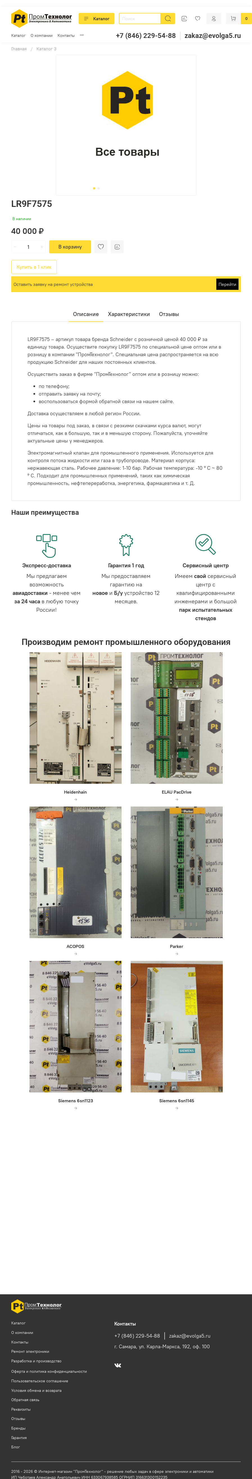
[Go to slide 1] (94, 188)
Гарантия (19, 1437)
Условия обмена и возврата (36, 1390)
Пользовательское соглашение (39, 1380)
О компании (42, 35)
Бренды (18, 1428)
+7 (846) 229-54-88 (146, 36)
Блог (15, 1446)
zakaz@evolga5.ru (213, 36)
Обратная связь (25, 1399)
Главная (19, 48)
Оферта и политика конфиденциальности (49, 1371)
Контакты (66, 35)
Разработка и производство (36, 1360)
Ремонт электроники (30, 1351)
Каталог (96, 18)
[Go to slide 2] (98, 188)
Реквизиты (21, 1409)
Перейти (227, 284)
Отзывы (18, 1418)
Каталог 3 (46, 48)
